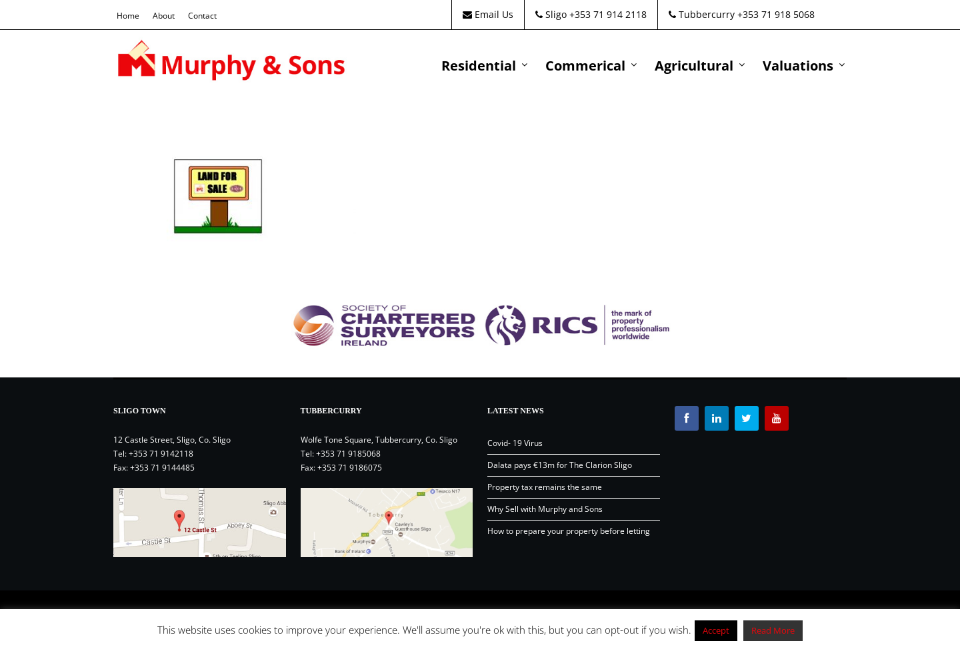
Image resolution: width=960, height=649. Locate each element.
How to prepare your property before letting (568, 531)
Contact (202, 15)
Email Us (488, 14)
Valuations (798, 66)
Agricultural (694, 66)
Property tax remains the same (544, 487)
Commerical (585, 66)
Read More (773, 630)
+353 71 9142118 (161, 453)
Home (128, 15)
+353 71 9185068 (348, 453)
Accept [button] (716, 630)
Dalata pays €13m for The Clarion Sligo (559, 465)
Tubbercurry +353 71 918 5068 (742, 14)
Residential (478, 66)
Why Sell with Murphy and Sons (545, 509)
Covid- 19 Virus (515, 443)
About (164, 15)
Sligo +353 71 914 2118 (591, 14)
